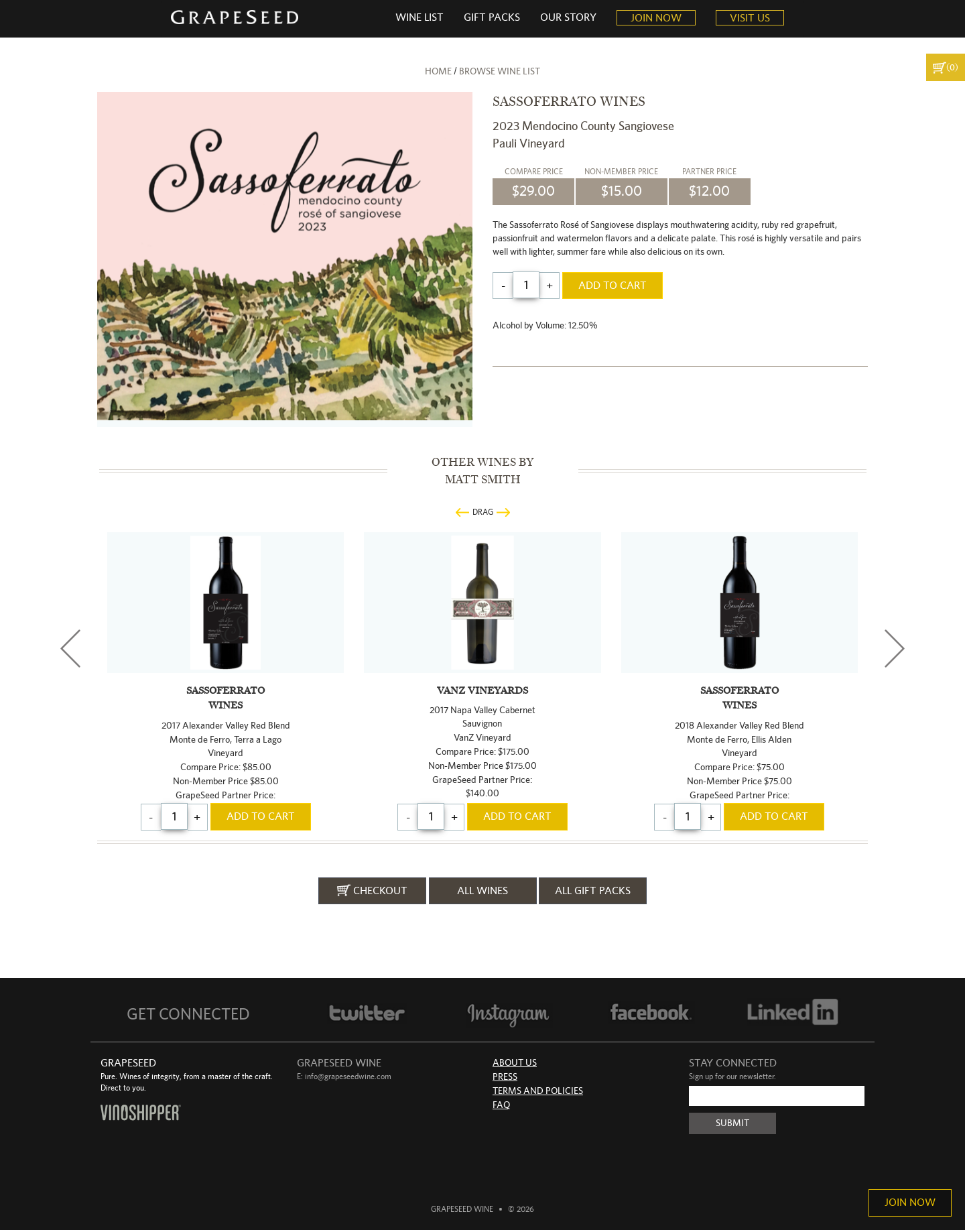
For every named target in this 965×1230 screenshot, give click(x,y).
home (438, 71)
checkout (372, 890)
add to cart (612, 285)
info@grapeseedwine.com (348, 1076)
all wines (482, 890)
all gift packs (593, 890)
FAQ (501, 1105)
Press (505, 1077)
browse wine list (499, 71)
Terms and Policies (538, 1091)
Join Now (910, 1202)
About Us (515, 1063)
